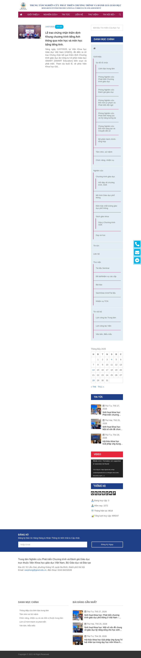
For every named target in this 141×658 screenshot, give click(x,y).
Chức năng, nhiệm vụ (105, 160)
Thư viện (93, 14)
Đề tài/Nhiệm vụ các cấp (106, 276)
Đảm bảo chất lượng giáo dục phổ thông (106, 207)
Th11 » (101, 387)
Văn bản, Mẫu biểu (27, 625)
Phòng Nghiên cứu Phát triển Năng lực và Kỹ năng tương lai (107, 115)
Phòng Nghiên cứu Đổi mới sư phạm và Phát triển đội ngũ (107, 102)
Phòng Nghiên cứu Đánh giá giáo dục (106, 91)
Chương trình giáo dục (105, 176)
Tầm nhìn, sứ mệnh (104, 152)
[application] (107, 468)
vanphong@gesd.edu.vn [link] (35, 570)
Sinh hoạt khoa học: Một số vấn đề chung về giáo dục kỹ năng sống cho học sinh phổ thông (112, 428)
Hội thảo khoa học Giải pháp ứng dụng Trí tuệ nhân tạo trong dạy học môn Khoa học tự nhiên (112, 442)
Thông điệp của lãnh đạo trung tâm (34, 610)
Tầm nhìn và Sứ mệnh (28, 614)
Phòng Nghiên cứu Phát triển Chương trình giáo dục (106, 79)
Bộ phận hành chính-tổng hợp (107, 140)
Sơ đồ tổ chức (102, 63)
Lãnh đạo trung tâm (106, 68)
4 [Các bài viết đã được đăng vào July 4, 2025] (111, 359)
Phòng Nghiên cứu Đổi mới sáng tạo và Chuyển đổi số (106, 128)
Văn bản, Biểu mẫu (104, 334)
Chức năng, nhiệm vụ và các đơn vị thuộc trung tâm (41, 618)
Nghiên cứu (50, 14)
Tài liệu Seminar (103, 268)
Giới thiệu (33, 14)
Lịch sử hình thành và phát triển (32, 622)
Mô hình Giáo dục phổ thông (105, 196)
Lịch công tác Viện (103, 326)
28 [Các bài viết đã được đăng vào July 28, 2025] (93, 380)
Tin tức (66, 14)
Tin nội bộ (108, 14)
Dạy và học (100, 235)
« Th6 (93, 387)
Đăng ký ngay (107, 544)
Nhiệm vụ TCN (102, 301)
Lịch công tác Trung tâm (106, 318)
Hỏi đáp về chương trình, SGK (106, 183)
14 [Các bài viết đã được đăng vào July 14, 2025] (93, 370)
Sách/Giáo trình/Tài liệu (106, 293)
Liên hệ (79, 14)
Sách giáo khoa (102, 216)
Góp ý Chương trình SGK (106, 223)
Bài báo (99, 285)
